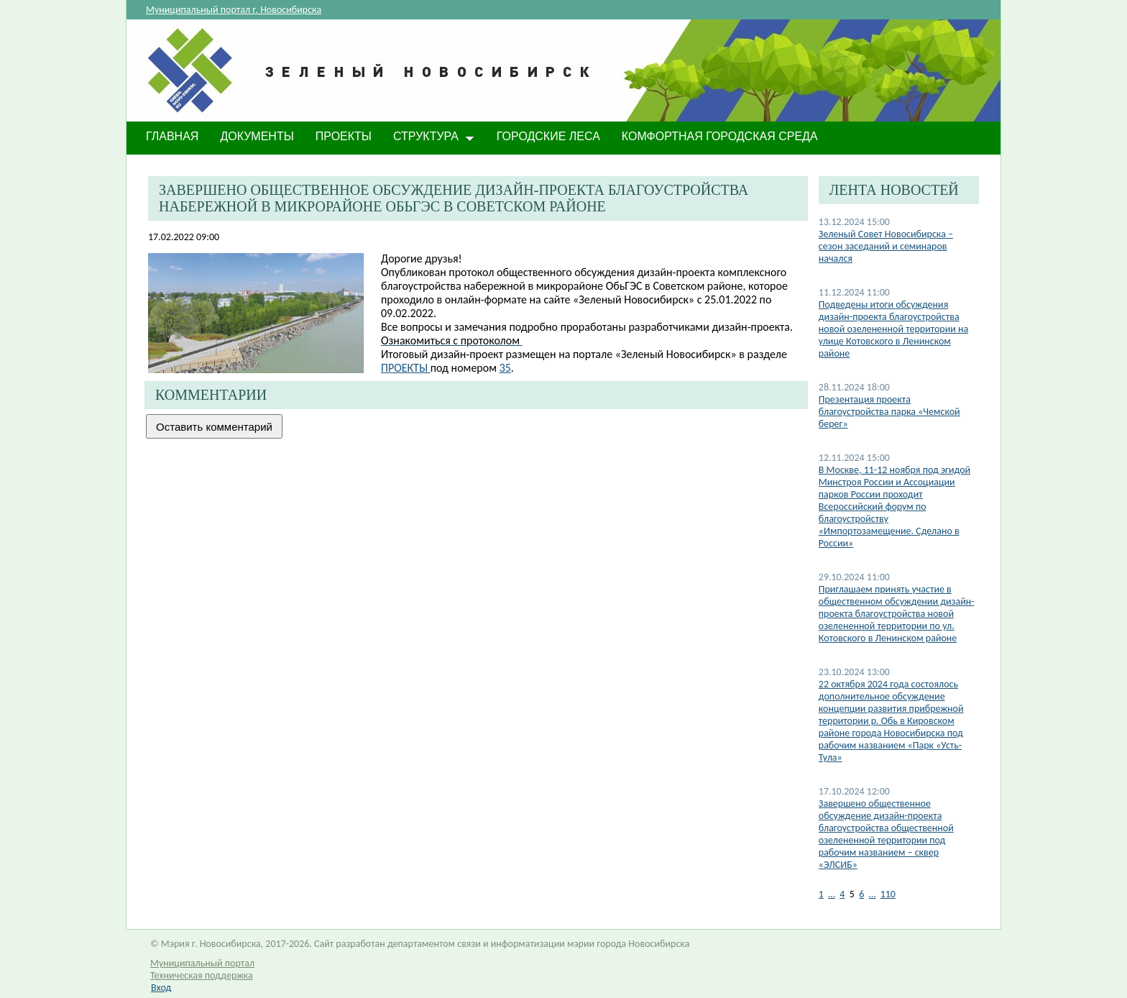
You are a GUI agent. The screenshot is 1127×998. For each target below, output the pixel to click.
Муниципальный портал (202, 963)
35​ (505, 368)
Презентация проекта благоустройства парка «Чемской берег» (889, 411)
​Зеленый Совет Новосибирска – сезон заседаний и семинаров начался (886, 246)
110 (888, 894)
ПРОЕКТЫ (406, 368)
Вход (161, 987)
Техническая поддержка (201, 975)
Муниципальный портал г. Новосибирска (233, 10)
